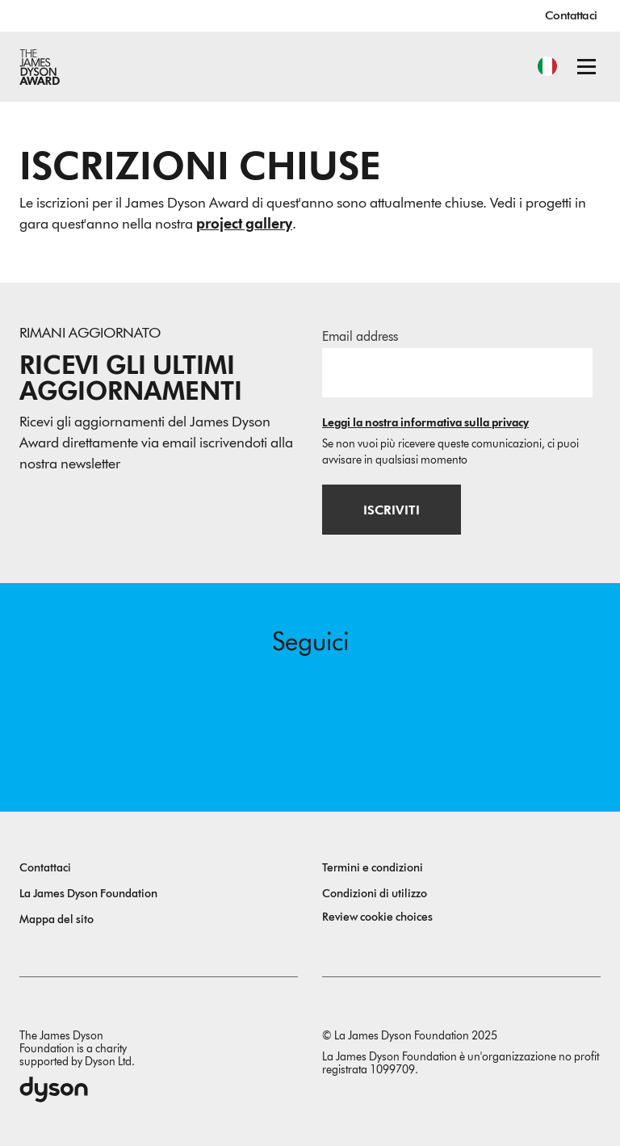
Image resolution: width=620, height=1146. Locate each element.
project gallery (244, 224)
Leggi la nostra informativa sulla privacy (425, 423)
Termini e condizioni (372, 868)
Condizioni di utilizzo (374, 893)
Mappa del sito (56, 919)
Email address (360, 336)
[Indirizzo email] (457, 372)
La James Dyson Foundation (88, 893)
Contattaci (571, 15)
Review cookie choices (377, 917)
